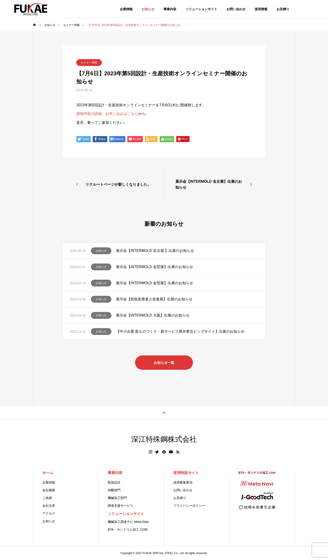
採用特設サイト (186, 473)
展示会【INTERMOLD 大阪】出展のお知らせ (153, 315)
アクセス (48, 513)
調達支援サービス (120, 505)
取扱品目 (114, 482)
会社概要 (48, 490)
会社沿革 (48, 505)
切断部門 (114, 490)
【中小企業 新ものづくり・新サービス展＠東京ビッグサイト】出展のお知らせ (180, 331)
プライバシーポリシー (189, 505)
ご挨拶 (47, 498)
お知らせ (148, 9)
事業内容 (170, 9)
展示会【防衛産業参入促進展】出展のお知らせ (154, 299)
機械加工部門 (117, 498)
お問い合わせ (236, 9)
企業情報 (126, 9)
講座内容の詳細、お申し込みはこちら (107, 114)
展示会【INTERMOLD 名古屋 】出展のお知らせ (155, 251)
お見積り (283, 9)
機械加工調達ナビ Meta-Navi (128, 522)
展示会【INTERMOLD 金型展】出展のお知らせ (154, 267)
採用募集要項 (182, 482)
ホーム (47, 473)
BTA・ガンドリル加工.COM (128, 529)
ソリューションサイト (201, 9)
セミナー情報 (89, 62)
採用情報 (261, 9)
